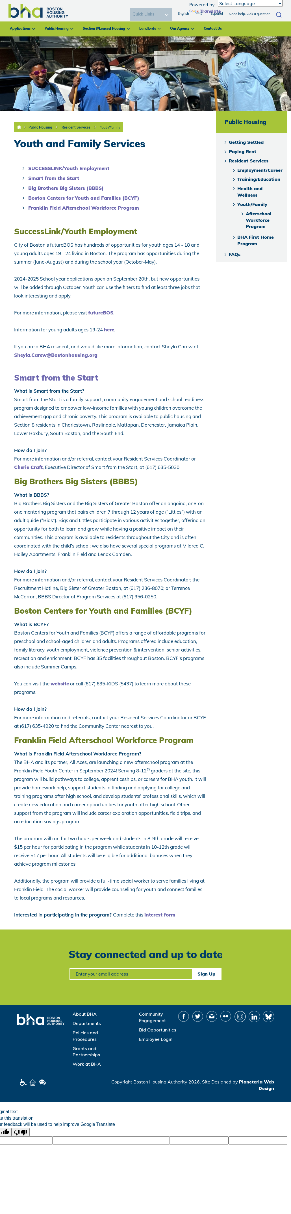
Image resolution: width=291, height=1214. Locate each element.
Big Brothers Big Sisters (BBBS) (66, 188)
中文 (199, 13)
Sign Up (206, 974)
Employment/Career (260, 170)
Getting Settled (246, 142)
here (109, 330)
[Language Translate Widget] (250, 3)
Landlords (147, 28)
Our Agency (180, 28)
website (60, 684)
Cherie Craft (28, 467)
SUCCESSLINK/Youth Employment (68, 168)
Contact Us (213, 28)
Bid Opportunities (157, 1030)
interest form (159, 915)
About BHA (85, 1014)
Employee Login (155, 1039)
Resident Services (76, 127)
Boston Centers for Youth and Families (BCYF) (83, 198)
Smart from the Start (53, 178)
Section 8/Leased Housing (104, 28)
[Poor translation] (21, 1132)
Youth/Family (110, 127)
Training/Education (258, 179)
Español (216, 13)
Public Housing (57, 28)
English (183, 13)
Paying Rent (242, 151)
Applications (20, 28)
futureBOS (100, 313)
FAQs (234, 254)
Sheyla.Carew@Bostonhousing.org (55, 355)
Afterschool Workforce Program (259, 220)
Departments (87, 1023)
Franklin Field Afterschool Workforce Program (83, 208)
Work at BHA (87, 1064)
